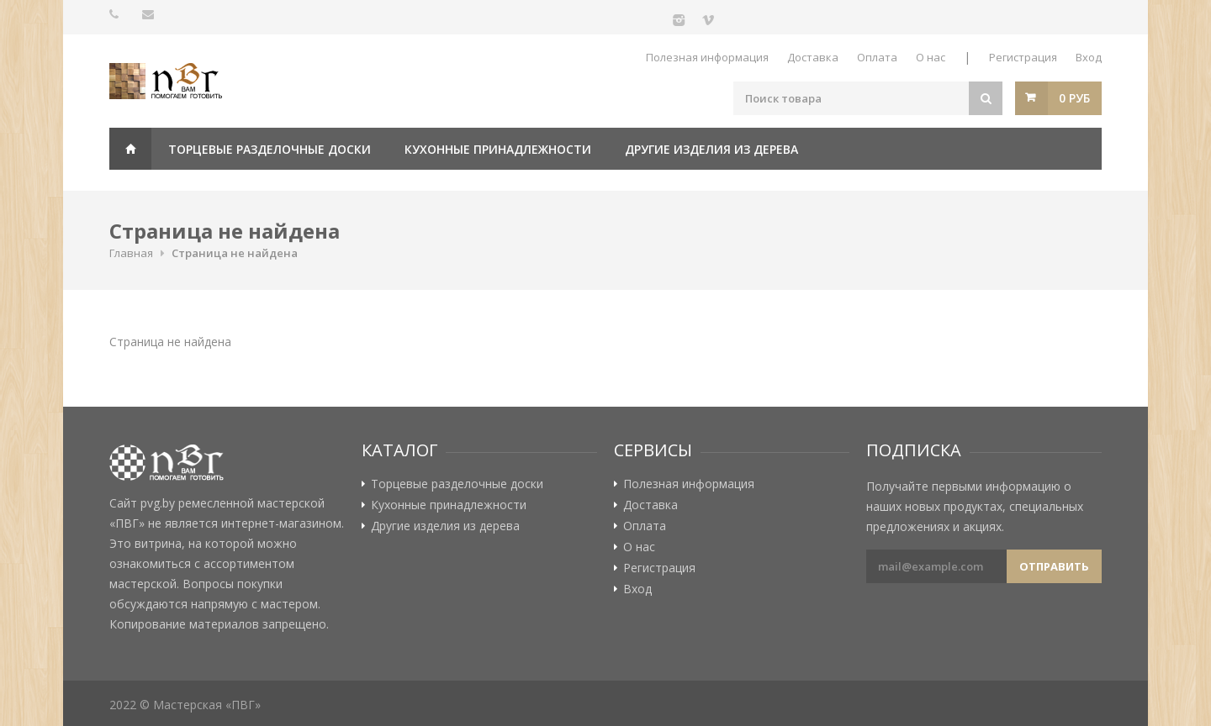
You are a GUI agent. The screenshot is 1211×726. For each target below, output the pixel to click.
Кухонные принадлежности (498, 149)
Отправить (1054, 566)
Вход (1089, 57)
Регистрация (1023, 57)
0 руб (1074, 98)
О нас (930, 57)
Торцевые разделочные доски (269, 149)
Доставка (812, 57)
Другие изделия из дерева (711, 149)
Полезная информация (707, 57)
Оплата (877, 57)
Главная (130, 149)
